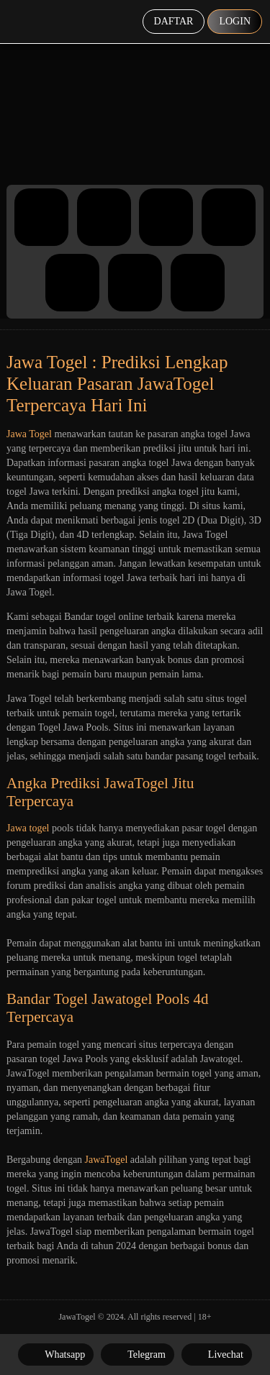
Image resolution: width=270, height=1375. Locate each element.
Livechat (216, 1354)
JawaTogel (106, 1159)
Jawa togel (27, 828)
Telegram (137, 1354)
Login (235, 21)
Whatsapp (56, 1354)
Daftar (174, 21)
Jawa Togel (29, 434)
